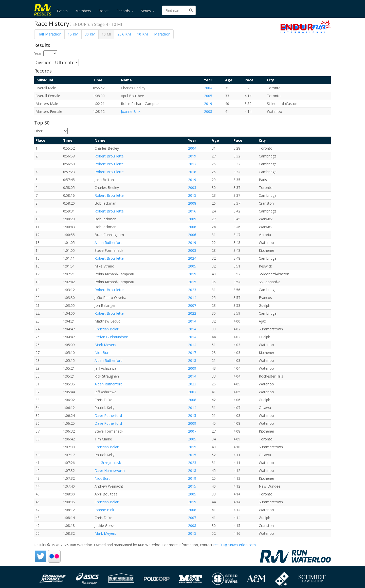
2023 (192, 289)
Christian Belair (107, 329)
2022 (192, 313)
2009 (192, 219)
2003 (192, 187)
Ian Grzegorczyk (108, 462)
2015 (192, 195)
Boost (104, 10)
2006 (192, 226)
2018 (192, 171)
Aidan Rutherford (108, 242)
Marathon (162, 34)
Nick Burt (102, 352)
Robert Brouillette (109, 156)
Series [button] (147, 10)
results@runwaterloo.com (234, 544)
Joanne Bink (130, 111)
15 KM (73, 34)
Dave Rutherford (108, 415)
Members (83, 10)
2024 (192, 258)
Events (62, 10)
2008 (208, 111)
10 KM (142, 34)
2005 (208, 95)
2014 (192, 297)
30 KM (90, 34)
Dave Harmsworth (110, 470)
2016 (192, 211)
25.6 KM (124, 34)
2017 (192, 164)
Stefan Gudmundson (111, 336)
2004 (208, 87)
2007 (192, 305)
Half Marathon (49, 34)
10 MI (106, 34)
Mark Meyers (105, 344)
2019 (208, 103)
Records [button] (124, 10)
